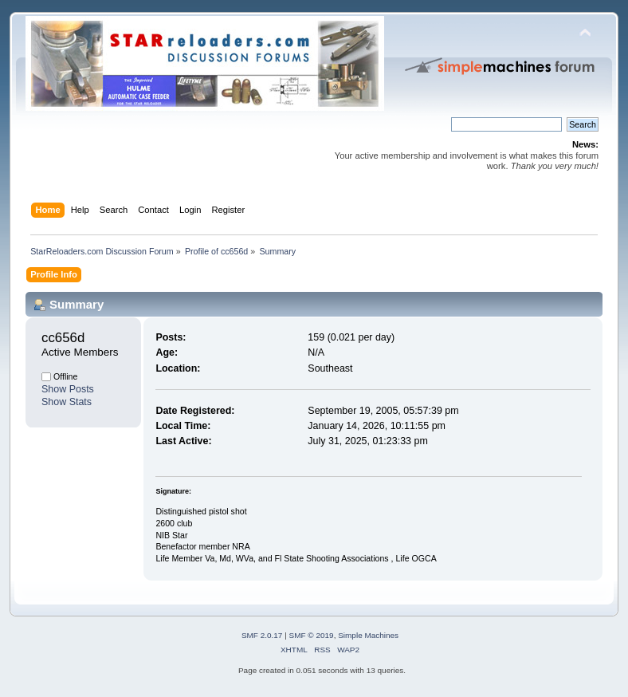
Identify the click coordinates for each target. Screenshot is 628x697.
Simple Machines (368, 635)
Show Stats (66, 402)
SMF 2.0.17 (262, 635)
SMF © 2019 (311, 635)
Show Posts (67, 389)
